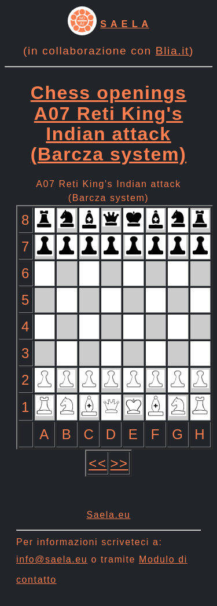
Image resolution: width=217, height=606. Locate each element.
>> (119, 463)
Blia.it (172, 51)
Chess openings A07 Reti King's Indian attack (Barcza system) (109, 123)
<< (97, 463)
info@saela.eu (51, 559)
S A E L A (124, 24)
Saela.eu (109, 515)
